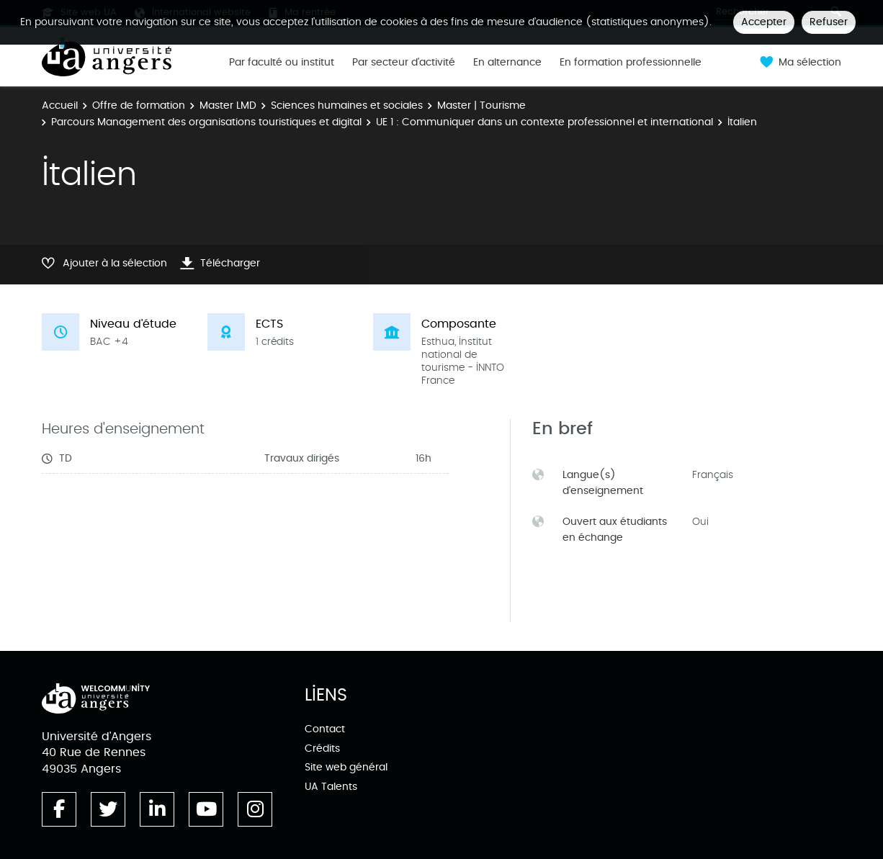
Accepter (763, 22)
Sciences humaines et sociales (347, 105)
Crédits (322, 748)
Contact (325, 729)
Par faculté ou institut (281, 62)
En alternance (507, 62)
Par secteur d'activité (403, 62)
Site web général (346, 767)
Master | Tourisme (481, 105)
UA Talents (331, 786)
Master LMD (228, 105)
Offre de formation (138, 105)
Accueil (60, 105)
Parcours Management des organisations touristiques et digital (206, 122)
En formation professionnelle (631, 62)
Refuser (829, 22)
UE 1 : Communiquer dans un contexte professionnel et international (544, 122)
